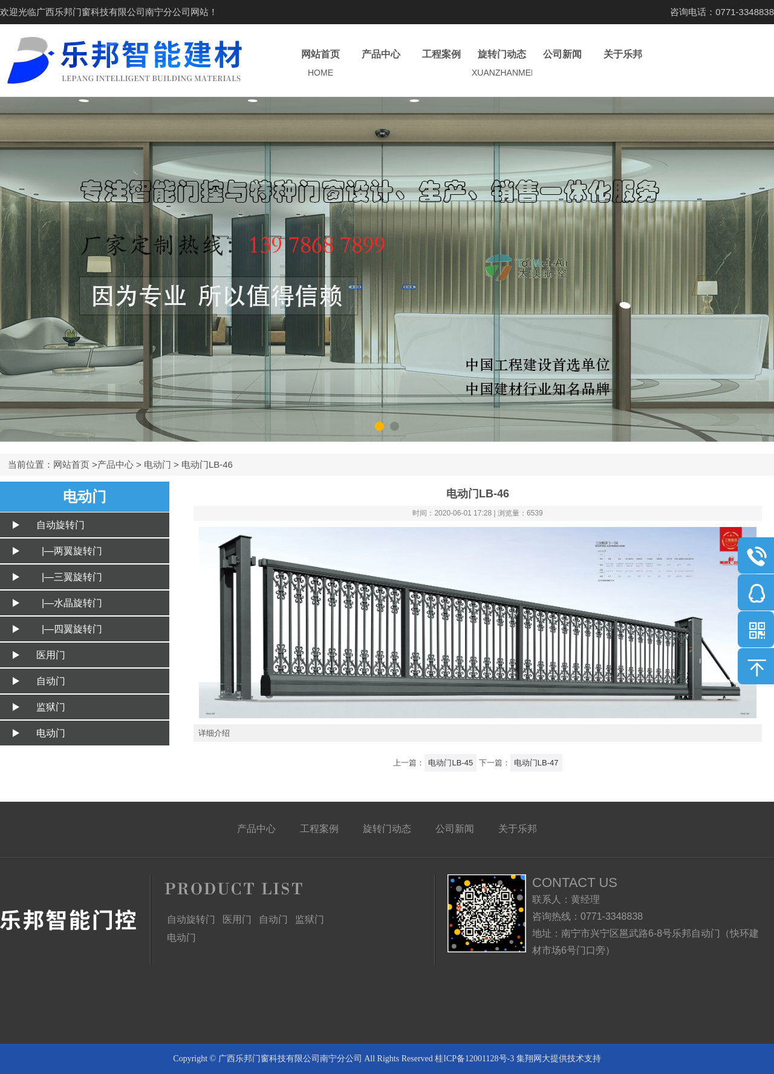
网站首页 (320, 64)
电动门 (157, 464)
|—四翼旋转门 (69, 629)
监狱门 (50, 707)
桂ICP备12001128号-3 (474, 1058)
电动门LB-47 (536, 762)
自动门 (50, 681)
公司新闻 (562, 64)
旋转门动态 (502, 64)
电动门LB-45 (450, 762)
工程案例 (441, 64)
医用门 (50, 655)
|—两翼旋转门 (69, 551)
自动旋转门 (60, 525)
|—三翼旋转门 (69, 577)
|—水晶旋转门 (69, 603)
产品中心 (381, 64)
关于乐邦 (623, 64)
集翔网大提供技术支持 (558, 1058)
